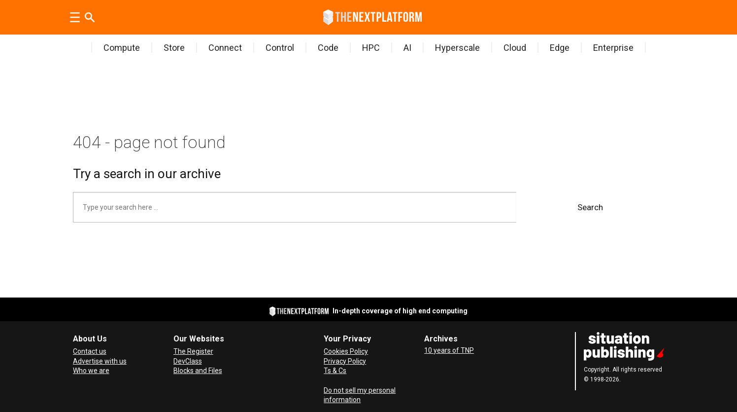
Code (328, 47)
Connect (225, 47)
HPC (371, 47)
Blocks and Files (197, 371)
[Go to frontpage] (372, 17)
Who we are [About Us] (91, 371)
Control (280, 47)
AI (407, 47)
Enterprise (613, 47)
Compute (121, 47)
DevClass (187, 361)
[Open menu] (75, 17)
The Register (193, 351)
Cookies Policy (346, 351)
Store (174, 47)
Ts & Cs (335, 371)
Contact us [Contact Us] (89, 351)
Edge (560, 47)
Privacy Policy (345, 361)
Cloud (514, 47)
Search (590, 207)
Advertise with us (100, 361)
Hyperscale (457, 47)
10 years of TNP (449, 350)
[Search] (89, 17)
